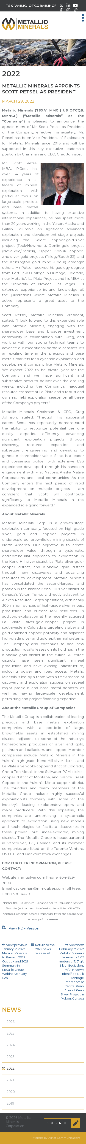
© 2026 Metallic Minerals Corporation (18, 1122)
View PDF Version (20, 928)
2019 (10, 1103)
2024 (11, 1045)
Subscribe (63, 1123)
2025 (10, 1033)
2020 (11, 1092)
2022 (10, 1068)
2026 (10, 1022)
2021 (10, 1080)
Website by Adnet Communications (56, 1137)
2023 (10, 1057)
